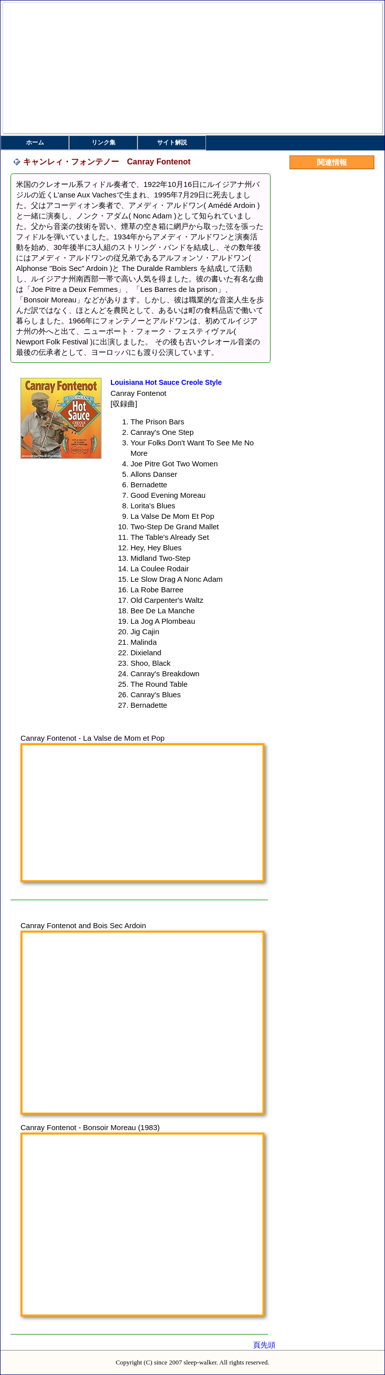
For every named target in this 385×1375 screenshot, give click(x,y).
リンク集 (104, 142)
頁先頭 (264, 1345)
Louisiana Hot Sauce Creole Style (166, 382)
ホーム (35, 142)
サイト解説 (172, 142)
